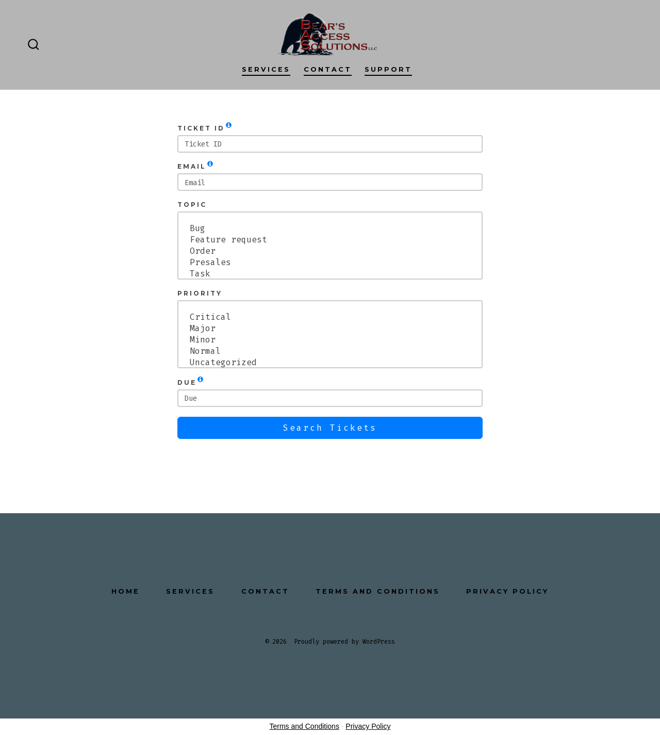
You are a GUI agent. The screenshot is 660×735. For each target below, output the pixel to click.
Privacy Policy (507, 591)
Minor (330, 340)
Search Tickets (330, 427)
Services (266, 69)
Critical (330, 317)
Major (330, 328)
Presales (330, 262)
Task (330, 274)
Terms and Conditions (378, 591)
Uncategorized (330, 362)
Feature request (330, 240)
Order (330, 251)
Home (125, 591)
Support (388, 69)
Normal (330, 351)
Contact (328, 69)
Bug (330, 228)
